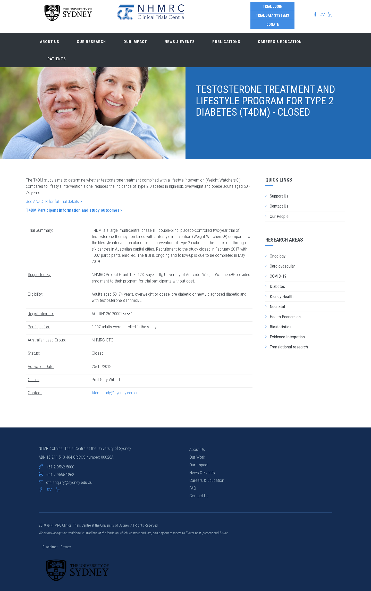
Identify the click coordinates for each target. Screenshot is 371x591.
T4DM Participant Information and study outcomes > (74, 210)
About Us (197, 449)
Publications (226, 41)
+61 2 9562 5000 (60, 466)
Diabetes (277, 286)
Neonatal (277, 306)
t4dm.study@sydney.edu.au (115, 392)
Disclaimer (50, 547)
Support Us (279, 196)
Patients (56, 59)
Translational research (289, 346)
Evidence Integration (287, 336)
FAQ (192, 488)
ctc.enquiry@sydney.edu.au (69, 482)
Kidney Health (281, 296)
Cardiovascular (282, 266)
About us (49, 41)
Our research (91, 41)
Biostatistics (280, 326)
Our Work (197, 457)
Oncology (277, 256)
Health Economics (285, 316)
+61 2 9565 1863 (60, 474)
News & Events (180, 41)
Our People (279, 216)
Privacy (66, 547)
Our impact (135, 41)
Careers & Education (280, 41)
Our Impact (198, 464)
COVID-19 (278, 276)
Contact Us (279, 206)
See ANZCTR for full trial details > (54, 201)
